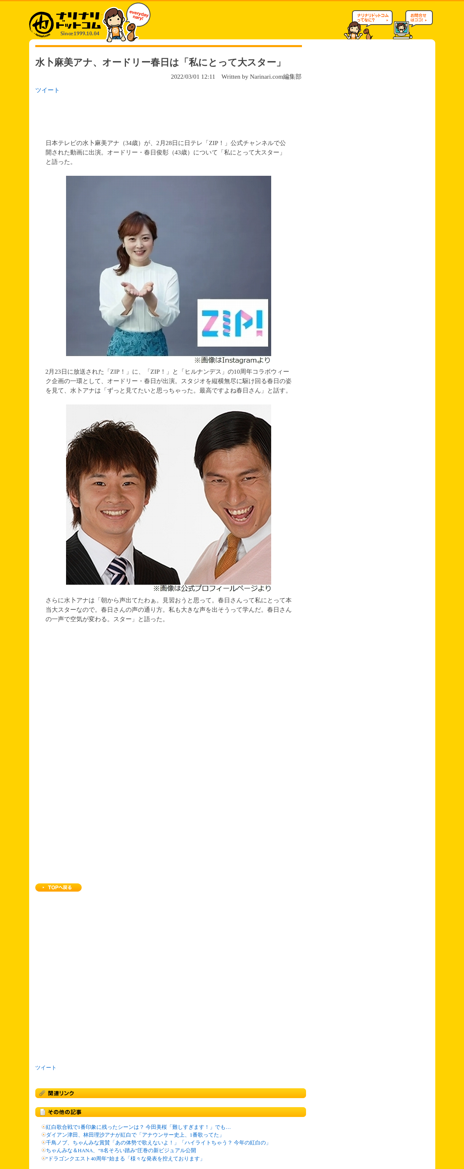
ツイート (47, 89)
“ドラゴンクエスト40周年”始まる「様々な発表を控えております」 (125, 1159)
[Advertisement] (142, 114)
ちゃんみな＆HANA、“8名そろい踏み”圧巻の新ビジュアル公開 (121, 1150)
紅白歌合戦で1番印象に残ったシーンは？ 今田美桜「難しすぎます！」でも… (138, 1127)
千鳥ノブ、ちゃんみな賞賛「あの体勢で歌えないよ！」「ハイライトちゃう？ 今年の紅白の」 (158, 1143)
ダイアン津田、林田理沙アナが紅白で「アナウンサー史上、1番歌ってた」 (135, 1135)
